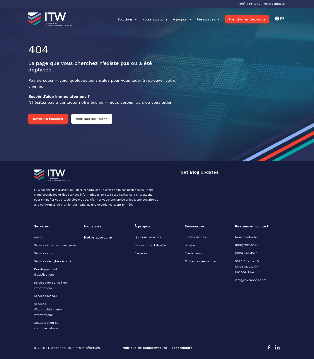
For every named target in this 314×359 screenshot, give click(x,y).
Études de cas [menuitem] (195, 237)
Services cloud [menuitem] (44, 253)
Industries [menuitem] (93, 226)
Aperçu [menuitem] (39, 237)
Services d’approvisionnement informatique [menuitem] (49, 309)
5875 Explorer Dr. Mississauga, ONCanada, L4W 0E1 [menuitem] (248, 266)
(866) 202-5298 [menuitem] (247, 245)
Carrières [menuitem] (141, 253)
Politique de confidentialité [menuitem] (144, 348)
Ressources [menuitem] (195, 226)
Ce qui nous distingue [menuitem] (150, 245)
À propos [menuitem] (142, 226)
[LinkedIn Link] (277, 348)
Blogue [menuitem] (190, 245)
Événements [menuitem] (194, 253)
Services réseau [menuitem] (45, 296)
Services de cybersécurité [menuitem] (53, 261)
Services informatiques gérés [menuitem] (55, 245)
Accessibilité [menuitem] (181, 348)
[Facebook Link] (268, 348)
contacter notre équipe (82, 102)
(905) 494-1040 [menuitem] (246, 253)
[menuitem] (98, 238)
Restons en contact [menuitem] (252, 226)
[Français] (279, 18)
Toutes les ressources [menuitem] (201, 261)
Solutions (127, 19)
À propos (182, 19)
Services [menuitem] (41, 226)
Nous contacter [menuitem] (246, 237)
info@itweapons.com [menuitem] (250, 280)
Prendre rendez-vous (247, 19)
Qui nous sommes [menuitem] (148, 237)
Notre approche (154, 19)
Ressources (208, 19)
